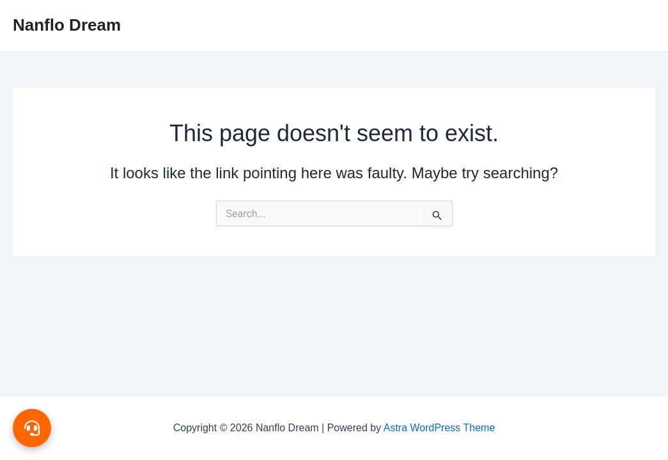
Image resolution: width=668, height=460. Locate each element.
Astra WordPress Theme (439, 427)
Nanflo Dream (67, 24)
